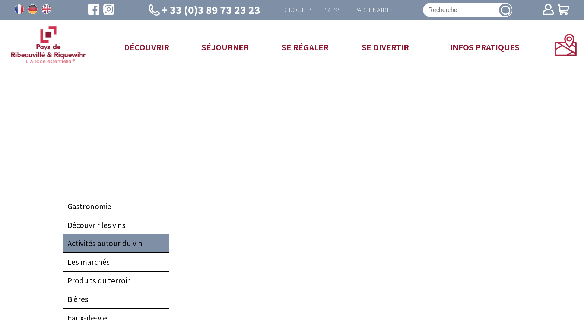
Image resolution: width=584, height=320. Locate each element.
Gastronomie (89, 208)
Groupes (294, 10)
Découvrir (146, 48)
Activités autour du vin (104, 244)
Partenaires (375, 10)
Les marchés (88, 263)
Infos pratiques (485, 48)
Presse (331, 10)
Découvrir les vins (96, 226)
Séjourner (225, 48)
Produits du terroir (98, 282)
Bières (77, 300)
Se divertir (385, 48)
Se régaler (305, 48)
